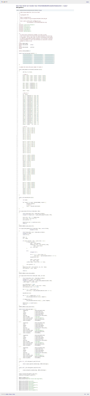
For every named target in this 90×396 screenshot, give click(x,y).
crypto (65, 5)
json (88, 394)
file (40, 10)
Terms (13, 394)
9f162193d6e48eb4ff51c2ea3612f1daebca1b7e (49, 5)
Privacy (10, 394)
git (28, 5)
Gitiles (7, 394)
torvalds (32, 5)
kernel (24, 5)
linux (17, 5)
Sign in (87, 1)
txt (85, 394)
